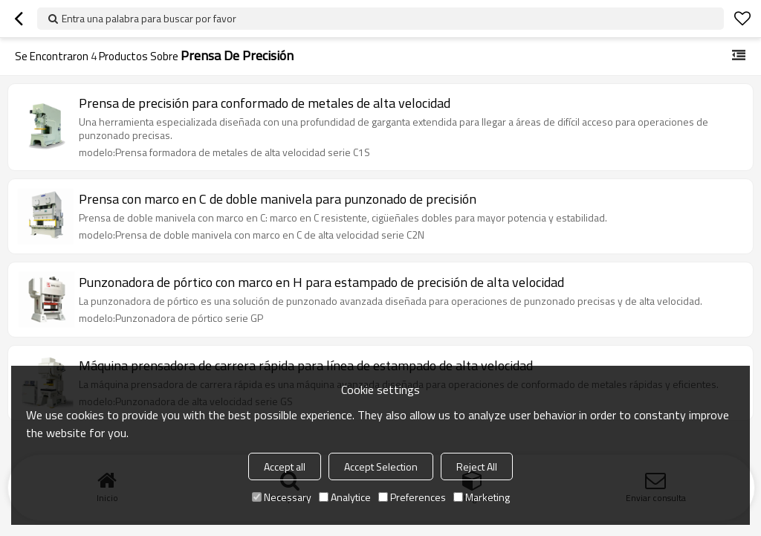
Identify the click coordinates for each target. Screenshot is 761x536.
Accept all (284, 466)
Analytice (345, 497)
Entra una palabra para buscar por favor (149, 18)
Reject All (476, 466)
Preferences (412, 497)
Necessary (281, 497)
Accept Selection (381, 466)
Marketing (481, 497)
